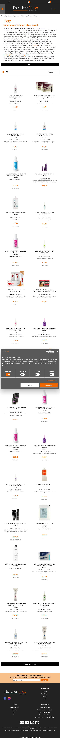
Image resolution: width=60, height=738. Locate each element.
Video (44, 699)
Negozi (45, 696)
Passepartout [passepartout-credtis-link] (36, 737)
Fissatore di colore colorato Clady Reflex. (44, 103)
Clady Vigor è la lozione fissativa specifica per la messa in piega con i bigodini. (44, 572)
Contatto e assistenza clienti (44, 710)
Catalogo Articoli (14, 707)
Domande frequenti (44, 707)
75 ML (44, 216)
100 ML (16, 99)
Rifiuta (30, 385)
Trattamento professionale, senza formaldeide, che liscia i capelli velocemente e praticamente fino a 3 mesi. (44, 181)
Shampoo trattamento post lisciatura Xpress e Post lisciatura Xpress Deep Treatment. (16, 414)
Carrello (15, 710)
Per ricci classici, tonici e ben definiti (44, 611)
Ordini (14, 715)
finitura (35, 45)
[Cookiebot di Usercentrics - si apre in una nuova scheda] (47, 351)
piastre (26, 55)
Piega (7, 21)
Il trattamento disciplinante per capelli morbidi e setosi (15, 611)
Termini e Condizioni (44, 715)
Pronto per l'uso (15, 219)
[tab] (4, 72)
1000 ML (15, 177)
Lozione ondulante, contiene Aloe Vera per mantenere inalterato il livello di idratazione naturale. (15, 142)
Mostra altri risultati (30, 664)
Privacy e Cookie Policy (45, 712)
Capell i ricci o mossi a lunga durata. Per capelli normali (44, 336)
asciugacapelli (8, 55)
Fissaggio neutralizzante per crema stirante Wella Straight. (44, 491)
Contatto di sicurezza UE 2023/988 (44, 717)
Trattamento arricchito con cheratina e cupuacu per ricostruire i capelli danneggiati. (44, 297)
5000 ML (44, 527)
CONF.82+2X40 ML (15, 291)
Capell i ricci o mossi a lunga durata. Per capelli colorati (44, 453)
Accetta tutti (49, 385)
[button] (52, 8)
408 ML (44, 99)
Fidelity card (44, 694)
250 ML (16, 607)
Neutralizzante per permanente (15, 103)
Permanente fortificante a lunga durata (44, 220)
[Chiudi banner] (57, 351)
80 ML (15, 137)
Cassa (14, 712)
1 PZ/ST (15, 525)
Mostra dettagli (51, 380)
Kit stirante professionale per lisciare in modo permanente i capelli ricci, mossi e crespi (15, 297)
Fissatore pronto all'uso (16, 571)
